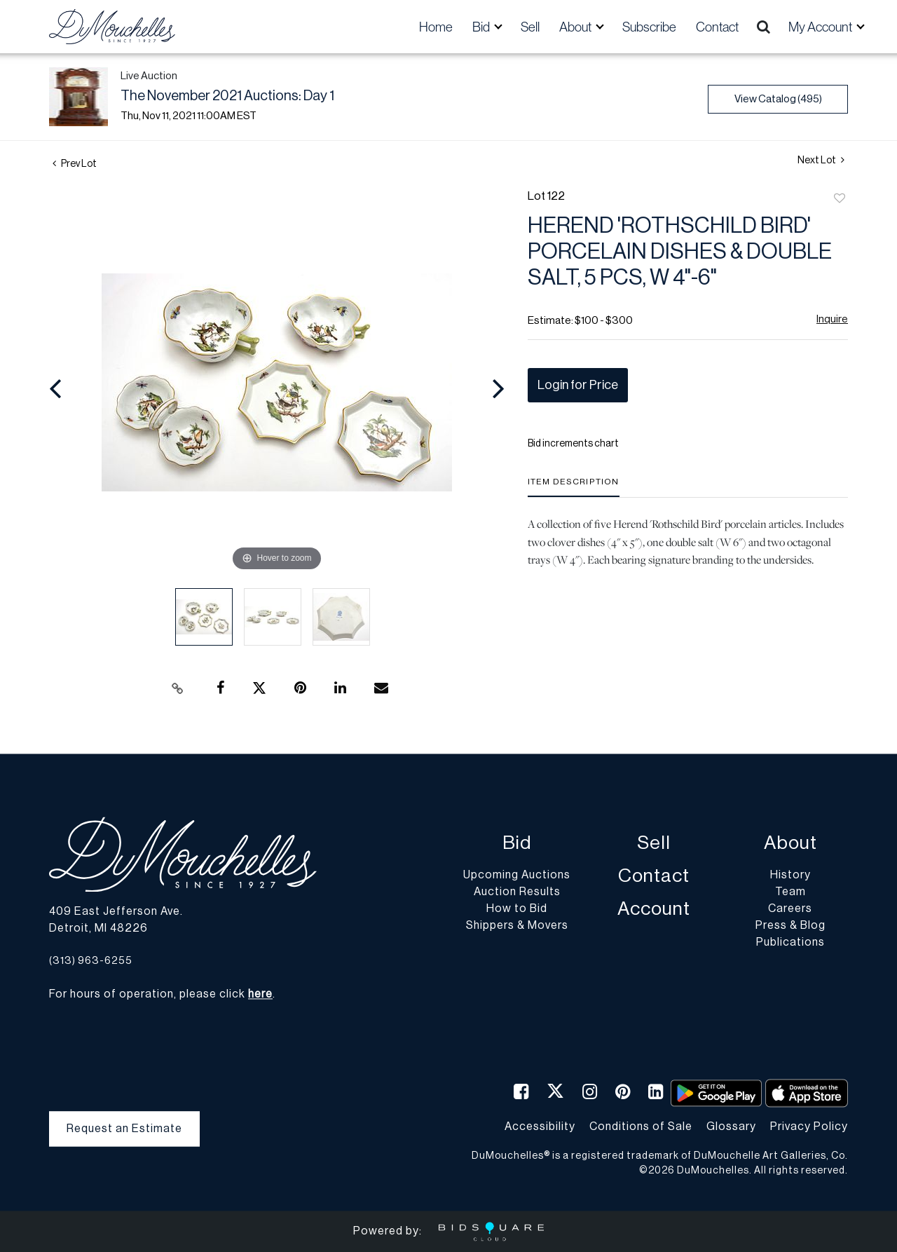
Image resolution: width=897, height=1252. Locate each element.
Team (790, 892)
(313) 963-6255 (90, 960)
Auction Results (517, 892)
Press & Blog (790, 926)
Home (436, 26)
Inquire (832, 319)
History (790, 875)
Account (653, 909)
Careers (790, 909)
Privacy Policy (809, 1126)
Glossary (731, 1126)
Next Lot (820, 160)
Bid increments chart (573, 444)
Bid (516, 843)
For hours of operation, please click (161, 994)
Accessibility (540, 1126)
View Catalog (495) (778, 99)
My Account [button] (821, 26)
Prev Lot (75, 164)
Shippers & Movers (517, 926)
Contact (717, 26)
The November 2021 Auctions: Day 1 (227, 96)
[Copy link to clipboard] (178, 688)
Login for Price (577, 385)
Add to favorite (839, 199)
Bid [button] (482, 26)
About (790, 843)
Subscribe (649, 26)
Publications (790, 942)
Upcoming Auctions (516, 875)
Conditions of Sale (640, 1126)
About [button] (576, 26)
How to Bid (516, 909)
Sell (530, 26)
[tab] (573, 487)
